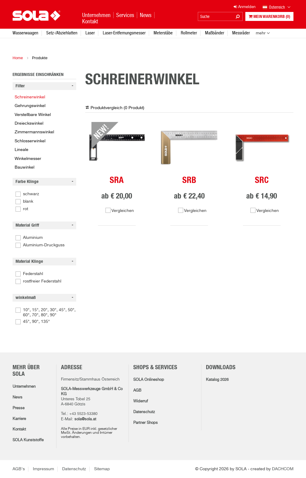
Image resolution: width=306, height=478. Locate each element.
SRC (262, 180)
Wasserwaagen (25, 32)
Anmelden (244, 7)
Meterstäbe (163, 32)
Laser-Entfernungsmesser (124, 32)
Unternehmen (24, 387)
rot (25, 209)
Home (18, 58)
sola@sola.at (85, 419)
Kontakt (19, 429)
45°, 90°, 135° (36, 322)
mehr (261, 33)
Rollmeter (189, 32)
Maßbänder (214, 32)
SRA (117, 180)
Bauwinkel (24, 167)
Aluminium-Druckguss (44, 245)
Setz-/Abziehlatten (61, 32)
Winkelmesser (28, 159)
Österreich (277, 7)
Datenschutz (144, 412)
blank (28, 201)
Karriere (19, 419)
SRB (189, 180)
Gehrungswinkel (30, 106)
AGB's (19, 469)
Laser (90, 32)
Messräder (241, 32)
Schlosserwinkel (30, 141)
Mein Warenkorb (269, 16)
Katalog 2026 (217, 380)
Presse (19, 408)
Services (125, 15)
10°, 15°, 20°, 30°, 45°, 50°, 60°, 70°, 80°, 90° (49, 312)
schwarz (31, 194)
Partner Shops (145, 423)
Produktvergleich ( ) (117, 108)
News (17, 397)
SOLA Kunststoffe (28, 440)
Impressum (43, 469)
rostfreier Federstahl (42, 281)
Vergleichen (122, 211)
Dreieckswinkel (29, 123)
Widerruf (140, 401)
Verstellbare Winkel (33, 115)
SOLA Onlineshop (148, 380)
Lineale (21, 150)
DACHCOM (282, 469)
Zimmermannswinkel (34, 132)
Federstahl (33, 274)
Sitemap (102, 469)
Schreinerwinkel (30, 97)
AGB (137, 391)
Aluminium (33, 238)
